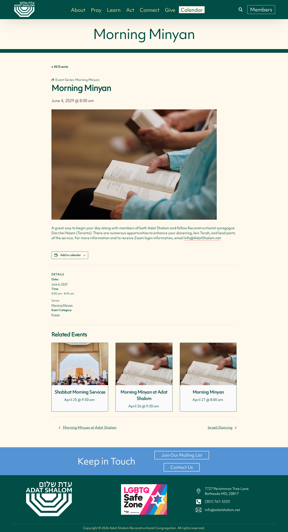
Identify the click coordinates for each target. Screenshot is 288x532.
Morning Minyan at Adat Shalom (89, 427)
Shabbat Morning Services (80, 392)
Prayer (55, 315)
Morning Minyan (62, 305)
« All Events (59, 67)
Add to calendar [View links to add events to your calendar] (70, 255)
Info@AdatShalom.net (202, 237)
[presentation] (80, 364)
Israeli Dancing (220, 427)
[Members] (261, 9)
